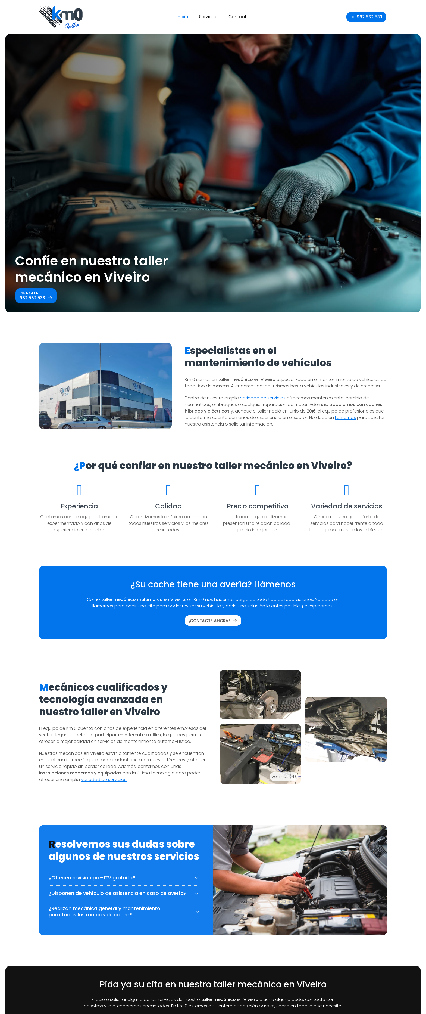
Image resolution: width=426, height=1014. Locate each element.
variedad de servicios (263, 398)
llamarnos (345, 417)
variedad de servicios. (104, 779)
